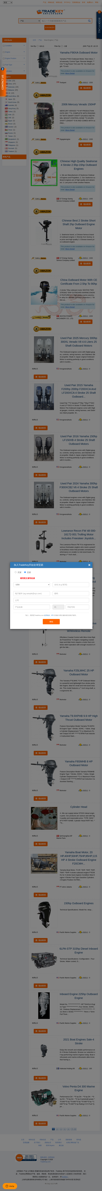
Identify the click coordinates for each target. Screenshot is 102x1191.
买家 (20, 572)
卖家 (29, 572)
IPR (52, 615)
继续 (51, 622)
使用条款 (47, 615)
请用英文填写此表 (27, 578)
